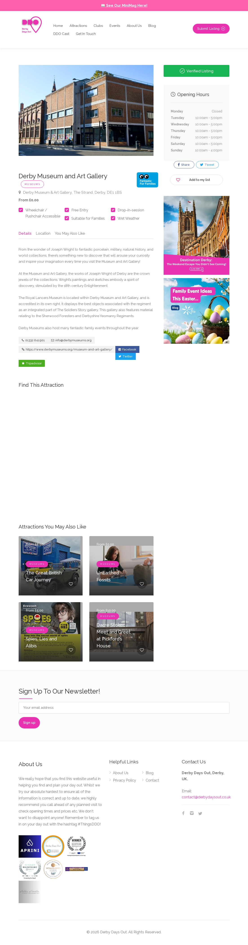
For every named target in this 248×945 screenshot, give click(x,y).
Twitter (126, 357)
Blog (152, 26)
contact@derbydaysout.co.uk (206, 798)
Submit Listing (211, 29)
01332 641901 (33, 341)
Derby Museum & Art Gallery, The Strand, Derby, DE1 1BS (70, 192)
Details (25, 233)
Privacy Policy (124, 781)
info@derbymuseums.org (71, 341)
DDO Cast (61, 34)
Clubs (98, 26)
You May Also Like (70, 233)
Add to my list (193, 179)
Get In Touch (86, 34)
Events (115, 26)
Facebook (127, 350)
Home (58, 26)
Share (184, 165)
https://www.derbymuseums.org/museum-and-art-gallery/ (67, 350)
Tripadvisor (32, 364)
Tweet (207, 165)
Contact (152, 781)
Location (42, 233)
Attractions (78, 26)
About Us (134, 26)
